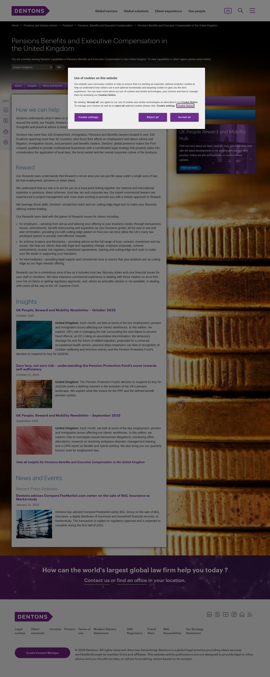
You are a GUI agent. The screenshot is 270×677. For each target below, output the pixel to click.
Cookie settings (88, 117)
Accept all (184, 117)
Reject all (153, 117)
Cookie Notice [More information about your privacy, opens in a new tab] (185, 105)
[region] (136, 98)
